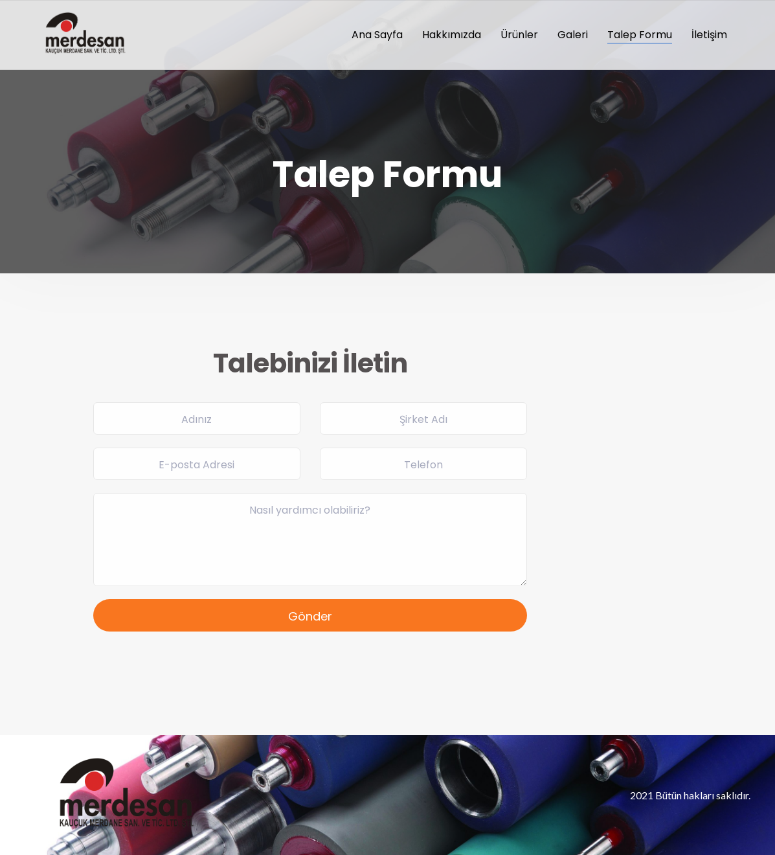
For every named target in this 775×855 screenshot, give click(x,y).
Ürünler (519, 34)
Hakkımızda (451, 34)
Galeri (572, 34)
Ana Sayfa (377, 34)
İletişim (709, 34)
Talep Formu (639, 34)
